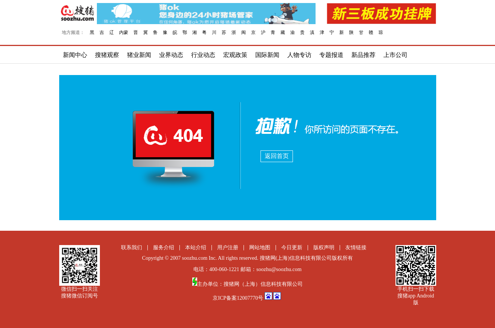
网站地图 (259, 247)
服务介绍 (163, 247)
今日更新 (291, 247)
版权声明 (323, 247)
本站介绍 (195, 247)
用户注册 (227, 247)
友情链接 (355, 247)
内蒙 (123, 32)
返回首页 (277, 156)
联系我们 (131, 247)
